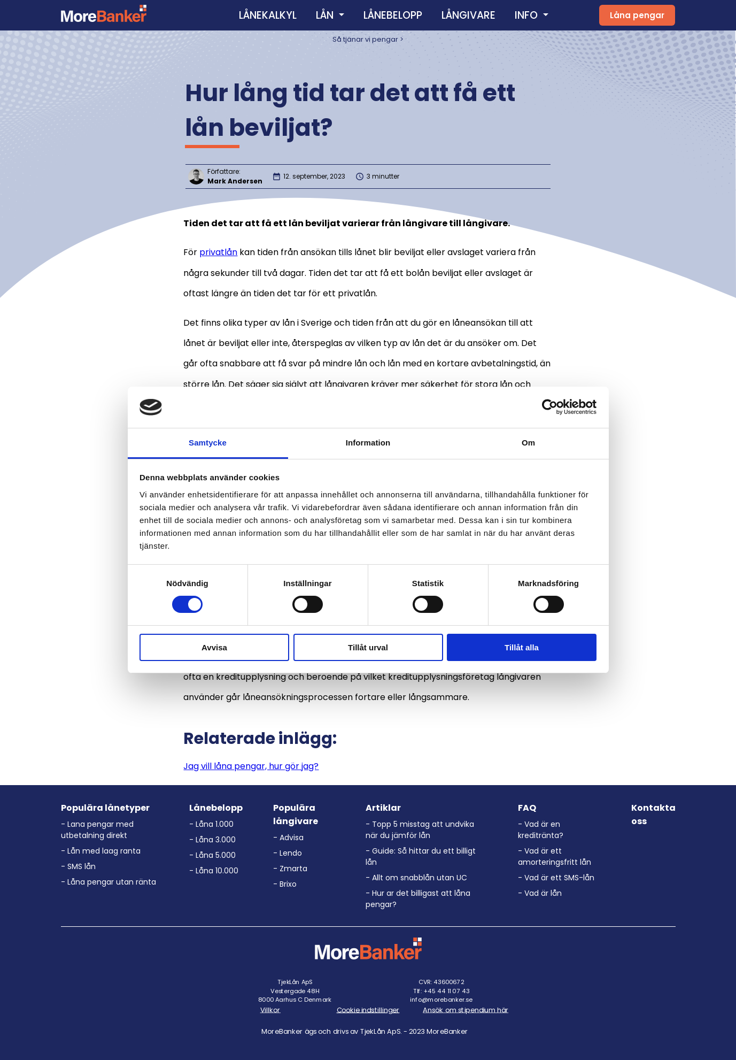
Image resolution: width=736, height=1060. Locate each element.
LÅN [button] (326, 15)
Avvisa (214, 647)
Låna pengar (637, 15)
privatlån (218, 252)
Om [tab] (528, 442)
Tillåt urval (368, 647)
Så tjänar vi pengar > (368, 39)
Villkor (270, 1010)
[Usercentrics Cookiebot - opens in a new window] (549, 407)
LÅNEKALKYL (268, 15)
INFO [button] (527, 15)
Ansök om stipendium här (465, 1010)
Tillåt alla (522, 647)
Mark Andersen (234, 181)
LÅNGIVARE (468, 15)
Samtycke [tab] (208, 442)
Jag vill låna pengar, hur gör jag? (251, 766)
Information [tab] (368, 442)
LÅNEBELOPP (392, 15)
